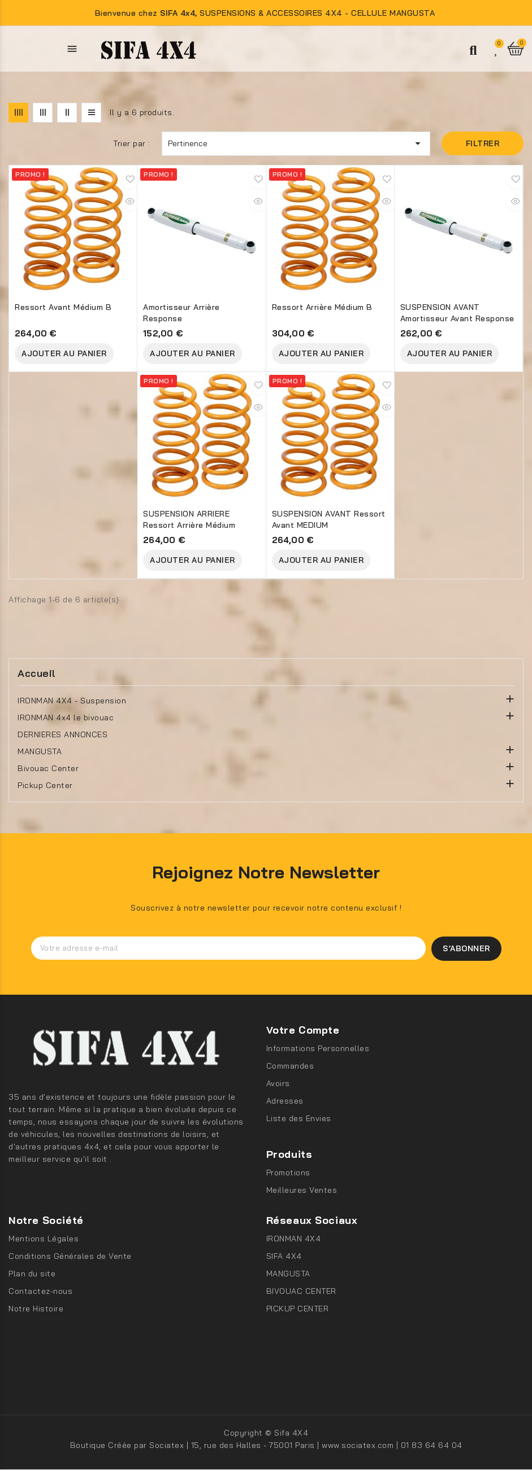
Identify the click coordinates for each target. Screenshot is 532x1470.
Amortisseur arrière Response (181, 312)
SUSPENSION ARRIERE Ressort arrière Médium (189, 519)
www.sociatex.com (359, 1446)
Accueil (37, 673)
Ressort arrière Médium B (322, 307)
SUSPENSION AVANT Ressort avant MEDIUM (329, 519)
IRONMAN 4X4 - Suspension (72, 700)
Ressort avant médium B (63, 307)
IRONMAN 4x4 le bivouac (66, 717)
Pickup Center (45, 785)
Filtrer (483, 143)
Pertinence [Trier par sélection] (296, 143)
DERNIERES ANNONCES (62, 734)
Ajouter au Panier (64, 353)
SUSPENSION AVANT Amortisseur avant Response (457, 312)
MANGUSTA (40, 751)
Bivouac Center (48, 768)
